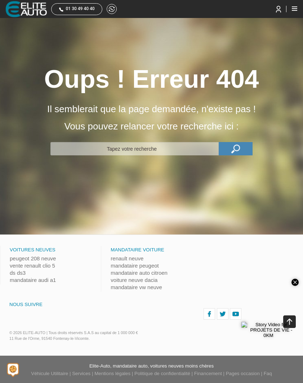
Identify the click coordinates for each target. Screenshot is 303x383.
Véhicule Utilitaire (49, 373)
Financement (208, 373)
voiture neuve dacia (134, 280)
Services (81, 373)
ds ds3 (18, 272)
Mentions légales (112, 373)
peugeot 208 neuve (33, 258)
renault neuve (127, 258)
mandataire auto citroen (139, 272)
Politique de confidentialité (162, 373)
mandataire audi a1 (33, 280)
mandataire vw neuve (136, 287)
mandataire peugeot (135, 265)
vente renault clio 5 (32, 265)
